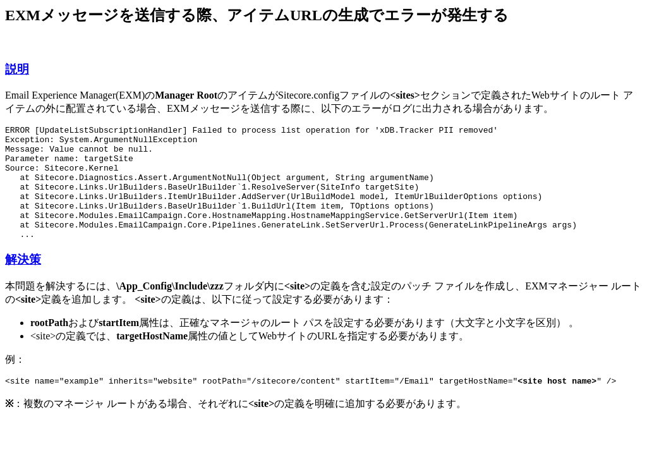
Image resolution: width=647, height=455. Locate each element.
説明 (17, 69)
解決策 (23, 282)
